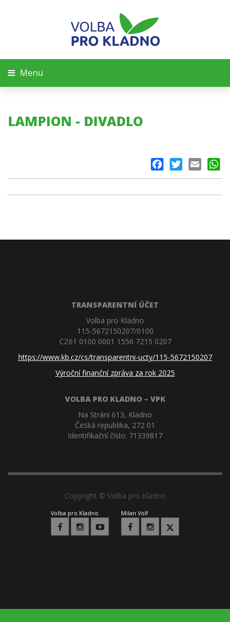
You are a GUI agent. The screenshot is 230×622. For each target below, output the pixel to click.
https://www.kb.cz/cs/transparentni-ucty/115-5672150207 (115, 357)
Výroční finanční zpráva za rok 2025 (115, 373)
